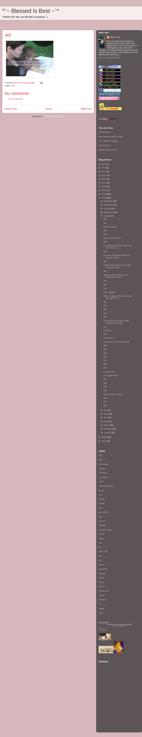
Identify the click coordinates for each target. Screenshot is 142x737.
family (101, 490)
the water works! (110, 227)
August (107, 216)
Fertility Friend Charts (108, 150)
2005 (104, 441)
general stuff (104, 512)
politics (102, 565)
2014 (104, 171)
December (108, 201)
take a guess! (109, 292)
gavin (101, 508)
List (117, 626)
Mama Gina (115, 37)
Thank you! (108, 338)
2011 (104, 183)
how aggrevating (110, 375)
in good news (109, 372)
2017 (104, 164)
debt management (106, 486)
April (106, 421)
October (107, 208)
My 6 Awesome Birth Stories (111, 137)
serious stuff (104, 591)
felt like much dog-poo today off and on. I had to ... (116, 256)
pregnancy (103, 569)
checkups (103, 473)
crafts (101, 481)
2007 (104, 198)
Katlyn (101, 538)
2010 (104, 186)
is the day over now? (112, 238)
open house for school (112, 394)
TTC (100, 604)
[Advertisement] (107, 712)
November (108, 205)
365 (13, 86)
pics (100, 560)
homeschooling (105, 530)
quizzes (102, 573)
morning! (107, 330)
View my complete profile (109, 57)
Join (113, 626)
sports (101, 595)
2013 (104, 175)
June (106, 414)
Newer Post (11, 109)
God (100, 516)
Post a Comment (15, 99)
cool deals (103, 477)
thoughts (102, 600)
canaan (102, 468)
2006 (104, 437)
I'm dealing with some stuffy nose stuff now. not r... (117, 246)
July (106, 410)
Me (100, 547)
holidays (102, 525)
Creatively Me (104, 132)
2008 (104, 194)
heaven (102, 521)
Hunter (101, 534)
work (101, 613)
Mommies (102, 628)
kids (100, 543)
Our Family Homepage (108, 141)
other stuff (103, 551)
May (106, 417)
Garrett (102, 503)
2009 (104, 190)
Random (123, 626)
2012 (104, 179)
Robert (101, 578)
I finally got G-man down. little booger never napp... (116, 322)
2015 (104, 168)
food (100, 495)
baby (101, 460)
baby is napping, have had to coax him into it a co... (118, 297)
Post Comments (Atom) (54, 116)
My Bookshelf (104, 145)
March (107, 425)
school (101, 587)
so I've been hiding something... (116, 342)
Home (49, 109)
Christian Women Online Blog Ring (119, 624)
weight (101, 608)
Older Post (85, 109)
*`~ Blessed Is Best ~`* (30, 11)
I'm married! (102, 630)
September (109, 212)
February (108, 429)
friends (101, 499)
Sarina (101, 582)
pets (100, 556)
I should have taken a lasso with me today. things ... (117, 266)
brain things (104, 464)
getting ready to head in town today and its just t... (115, 276)
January (107, 433)
